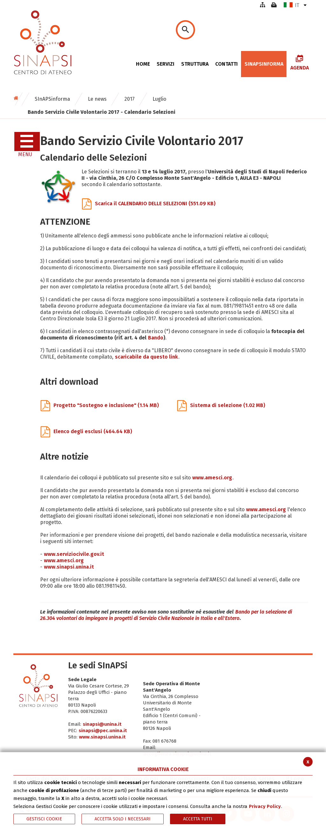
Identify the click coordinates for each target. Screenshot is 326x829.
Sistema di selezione (221, 405)
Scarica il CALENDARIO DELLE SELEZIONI (149, 203)
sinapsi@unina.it (102, 724)
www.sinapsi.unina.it (69, 567)
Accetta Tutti (197, 819)
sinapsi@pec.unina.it (103, 730)
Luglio (159, 99)
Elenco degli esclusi (86, 431)
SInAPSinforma (52, 99)
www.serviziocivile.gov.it (74, 554)
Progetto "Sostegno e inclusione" (99, 405)
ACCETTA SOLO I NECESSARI (123, 819)
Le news (97, 99)
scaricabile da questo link (146, 357)
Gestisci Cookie (44, 819)
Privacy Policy (265, 806)
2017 (129, 99)
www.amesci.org (212, 478)
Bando (155, 338)
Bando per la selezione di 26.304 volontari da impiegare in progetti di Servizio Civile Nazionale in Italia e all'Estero (166, 615)
